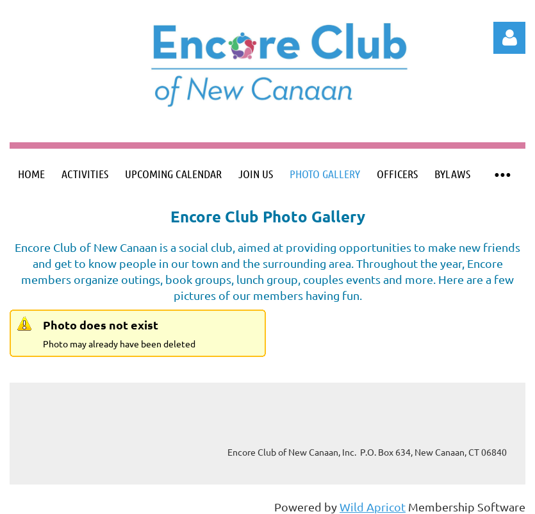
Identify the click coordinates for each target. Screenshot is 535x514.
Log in (509, 38)
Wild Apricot (373, 506)
